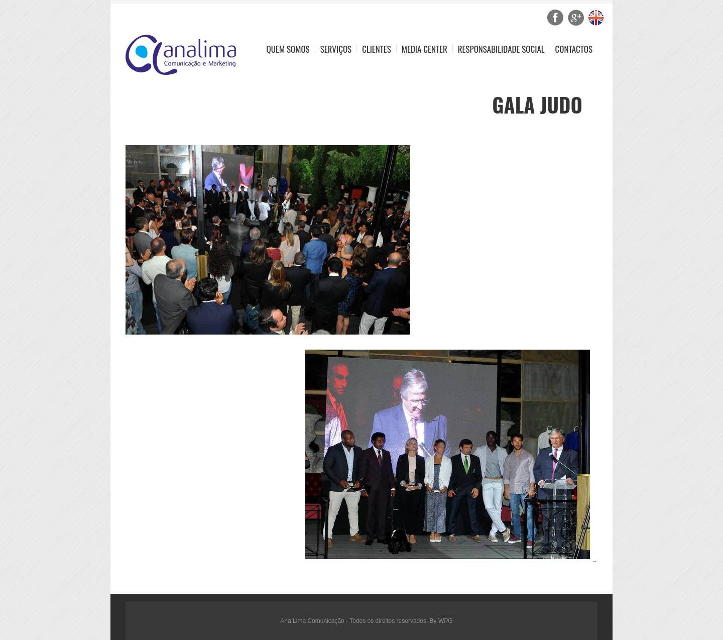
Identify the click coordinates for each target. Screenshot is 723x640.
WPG (445, 620)
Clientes (376, 49)
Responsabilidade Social (501, 49)
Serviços (336, 49)
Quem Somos (288, 49)
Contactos (573, 49)
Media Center (424, 49)
